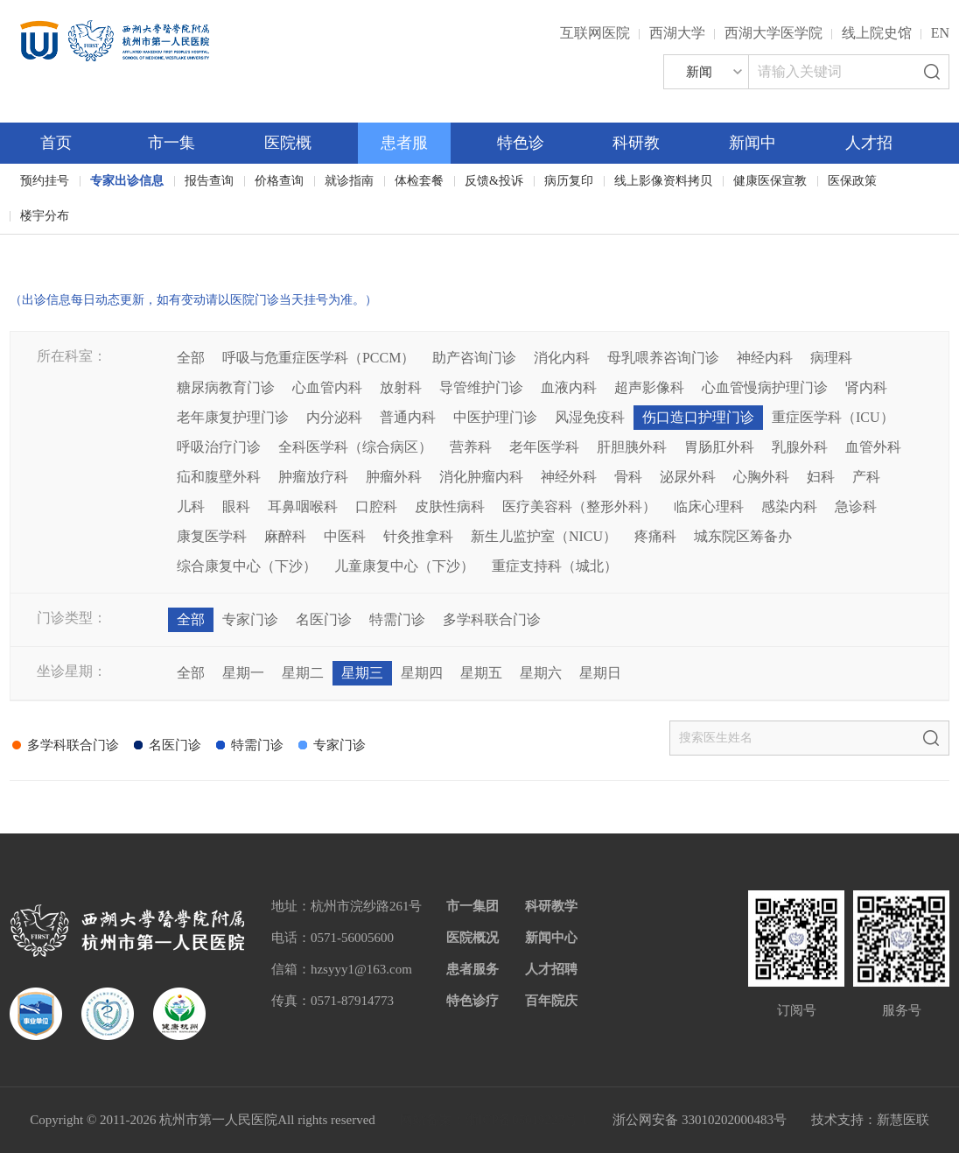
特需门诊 (397, 619)
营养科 (471, 446)
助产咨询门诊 (474, 357)
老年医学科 (544, 446)
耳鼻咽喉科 (303, 506)
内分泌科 (334, 417)
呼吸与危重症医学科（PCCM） (318, 357)
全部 (191, 357)
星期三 (362, 672)
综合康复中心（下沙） (247, 566)
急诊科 (856, 506)
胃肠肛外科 (719, 446)
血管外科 (873, 446)
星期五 (481, 672)
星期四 (422, 672)
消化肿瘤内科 (481, 476)
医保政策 (852, 180)
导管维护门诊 (481, 387)
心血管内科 (327, 387)
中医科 (345, 536)
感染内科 (789, 506)
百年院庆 (67, 245)
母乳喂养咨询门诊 (663, 357)
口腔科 (376, 506)
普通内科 (408, 417)
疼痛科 (655, 536)
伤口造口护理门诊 (698, 417)
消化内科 (562, 357)
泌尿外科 (688, 476)
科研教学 (551, 906)
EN (940, 32)
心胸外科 (761, 476)
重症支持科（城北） (555, 566)
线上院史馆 (877, 32)
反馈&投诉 (494, 180)
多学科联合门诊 (492, 619)
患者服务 (472, 969)
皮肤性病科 (450, 506)
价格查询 (279, 180)
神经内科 (765, 357)
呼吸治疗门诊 (219, 446)
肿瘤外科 (394, 476)
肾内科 (866, 387)
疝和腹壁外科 (219, 476)
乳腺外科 (800, 446)
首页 (56, 142)
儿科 (191, 506)
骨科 (628, 476)
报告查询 (209, 180)
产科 (866, 476)
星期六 (541, 672)
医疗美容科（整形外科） (579, 506)
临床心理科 (709, 506)
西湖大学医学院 (773, 32)
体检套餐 (419, 180)
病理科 (831, 357)
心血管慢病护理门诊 (765, 387)
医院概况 (472, 938)
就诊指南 (349, 180)
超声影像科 (649, 387)
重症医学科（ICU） (833, 417)
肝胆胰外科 (632, 446)
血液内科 (569, 387)
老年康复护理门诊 (233, 417)
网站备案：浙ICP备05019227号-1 (494, 1120)
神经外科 (569, 476)
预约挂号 (44, 180)
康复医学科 (212, 536)
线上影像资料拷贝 (663, 180)
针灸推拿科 (418, 536)
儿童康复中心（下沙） (404, 566)
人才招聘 (551, 969)
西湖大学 (677, 32)
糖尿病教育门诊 (226, 387)
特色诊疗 (472, 1001)
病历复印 (568, 180)
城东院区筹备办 (743, 536)
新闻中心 (551, 938)
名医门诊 (324, 619)
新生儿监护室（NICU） (544, 536)
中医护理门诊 (495, 417)
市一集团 (472, 906)
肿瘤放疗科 (313, 476)
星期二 (303, 672)
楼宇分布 (44, 215)
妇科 (821, 476)
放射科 (401, 387)
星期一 (243, 672)
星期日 (600, 672)
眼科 (236, 506)
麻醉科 (285, 536)
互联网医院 (595, 32)
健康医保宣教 (770, 180)
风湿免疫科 (590, 417)
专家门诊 (250, 619)
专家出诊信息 (127, 180)
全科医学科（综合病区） (355, 446)
